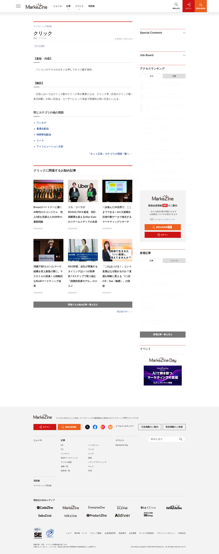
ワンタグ (41, 123)
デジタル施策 (66, 462)
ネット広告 (39, 46)
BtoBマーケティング (69, 458)
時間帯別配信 (43, 134)
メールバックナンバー (162, 219)
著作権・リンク (80, 533)
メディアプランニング (97, 462)
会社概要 (132, 533)
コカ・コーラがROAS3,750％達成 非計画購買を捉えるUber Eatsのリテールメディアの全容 (82, 214)
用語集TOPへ (124, 311)
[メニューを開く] (18, 6)
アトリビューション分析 (49, 146)
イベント (79, 6)
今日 (151, 76)
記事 (68, 6)
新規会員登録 (162, 227)
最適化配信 (42, 128)
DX (62, 445)
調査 (90, 458)
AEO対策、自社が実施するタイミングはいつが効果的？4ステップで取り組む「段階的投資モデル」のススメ (83, 276)
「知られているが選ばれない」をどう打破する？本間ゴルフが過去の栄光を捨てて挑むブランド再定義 (165, 142)
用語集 (91, 6)
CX (62, 449)
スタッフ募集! (96, 533)
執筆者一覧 (65, 471)
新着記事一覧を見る (162, 334)
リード (40, 140)
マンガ (91, 449)
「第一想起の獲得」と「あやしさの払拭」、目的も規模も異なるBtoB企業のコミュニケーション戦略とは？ (165, 119)
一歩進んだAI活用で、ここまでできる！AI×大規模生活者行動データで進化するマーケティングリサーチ (117, 214)
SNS (90, 471)
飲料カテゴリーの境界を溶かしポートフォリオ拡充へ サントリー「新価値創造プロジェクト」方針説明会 (165, 130)
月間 (174, 76)
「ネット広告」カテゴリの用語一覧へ (110, 154)
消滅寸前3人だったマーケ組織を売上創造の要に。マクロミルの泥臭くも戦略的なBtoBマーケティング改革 (48, 276)
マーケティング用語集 (42, 26)
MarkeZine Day (122, 445)
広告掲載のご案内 (149, 427)
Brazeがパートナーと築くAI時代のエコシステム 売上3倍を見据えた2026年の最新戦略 (48, 214)
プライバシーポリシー (166, 533)
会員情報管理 (110, 533)
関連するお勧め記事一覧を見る (83, 304)
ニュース (57, 6)
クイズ (91, 454)
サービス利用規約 (146, 533)
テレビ (91, 466)
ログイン (162, 234)
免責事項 (122, 533)
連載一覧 (64, 466)
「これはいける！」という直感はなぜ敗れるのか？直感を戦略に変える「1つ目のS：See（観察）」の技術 (117, 276)
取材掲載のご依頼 (174, 427)
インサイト (65, 454)
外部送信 (182, 533)
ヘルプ (68, 533)
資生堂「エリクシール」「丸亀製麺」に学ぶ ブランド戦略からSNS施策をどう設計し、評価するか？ (165, 97)
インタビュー (93, 445)
